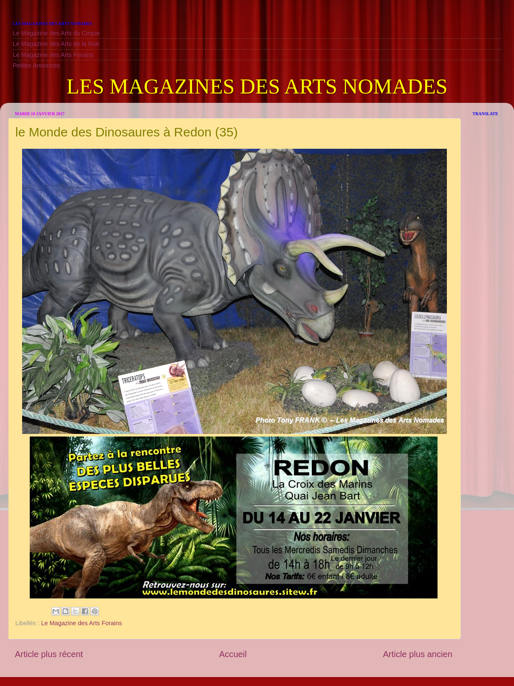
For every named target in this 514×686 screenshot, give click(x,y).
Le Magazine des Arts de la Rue (56, 43)
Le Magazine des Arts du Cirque (56, 33)
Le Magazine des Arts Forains (53, 54)
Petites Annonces (36, 65)
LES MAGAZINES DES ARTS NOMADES (256, 86)
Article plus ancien (417, 654)
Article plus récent (49, 654)
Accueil (233, 654)
